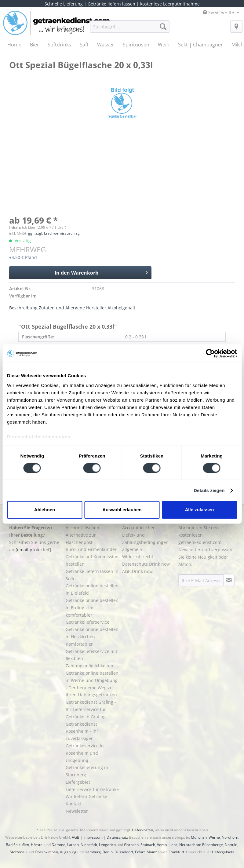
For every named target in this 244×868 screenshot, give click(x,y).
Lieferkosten (142, 830)
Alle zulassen (199, 509)
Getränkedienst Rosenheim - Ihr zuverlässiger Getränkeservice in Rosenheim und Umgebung (85, 742)
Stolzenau (18, 852)
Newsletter (77, 811)
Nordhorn (230, 837)
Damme (58, 844)
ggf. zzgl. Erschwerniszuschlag (54, 233)
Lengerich (107, 844)
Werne (214, 837)
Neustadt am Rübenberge (201, 844)
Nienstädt (89, 844)
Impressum (93, 837)
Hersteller (96, 308)
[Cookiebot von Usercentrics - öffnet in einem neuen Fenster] (210, 353)
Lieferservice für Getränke (92, 789)
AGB (75, 837)
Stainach (147, 844)
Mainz (152, 852)
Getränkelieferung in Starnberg (87, 771)
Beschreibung (23, 308)
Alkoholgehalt (121, 308)
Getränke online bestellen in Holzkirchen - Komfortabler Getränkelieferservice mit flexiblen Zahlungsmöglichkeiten (92, 647)
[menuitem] (129, 29)
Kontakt (73, 804)
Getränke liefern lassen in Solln (92, 575)
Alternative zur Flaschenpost (81, 538)
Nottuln (231, 844)
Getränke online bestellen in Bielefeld (92, 589)
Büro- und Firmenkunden (92, 549)
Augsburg (68, 852)
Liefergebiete (223, 852)
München (199, 837)
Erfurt (140, 852)
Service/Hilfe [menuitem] (219, 12)
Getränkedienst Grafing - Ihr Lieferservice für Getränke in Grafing (91, 709)
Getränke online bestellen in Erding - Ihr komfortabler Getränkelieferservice (92, 611)
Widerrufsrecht (137, 557)
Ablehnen (44, 509)
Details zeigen (209, 490)
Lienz (173, 844)
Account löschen (82, 528)
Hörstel (37, 844)
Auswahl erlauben (121, 509)
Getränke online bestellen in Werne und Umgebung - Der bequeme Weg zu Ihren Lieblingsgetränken (92, 684)
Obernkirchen (46, 852)
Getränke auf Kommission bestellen (92, 560)
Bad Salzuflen (17, 844)
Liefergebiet (78, 782)
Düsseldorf (124, 852)
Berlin (108, 852)
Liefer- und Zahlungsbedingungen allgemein (145, 542)
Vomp (162, 844)
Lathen (73, 844)
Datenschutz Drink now (146, 564)
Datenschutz (117, 837)
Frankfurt (176, 852)
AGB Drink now (137, 571)
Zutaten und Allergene (62, 308)
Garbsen (131, 844)
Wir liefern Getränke (86, 796)
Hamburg (93, 852)
